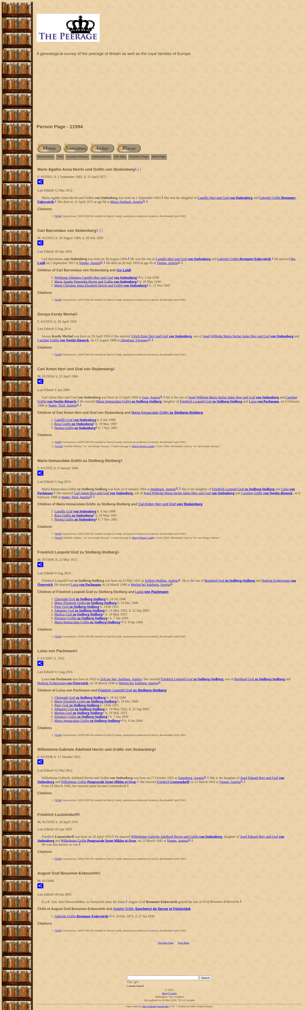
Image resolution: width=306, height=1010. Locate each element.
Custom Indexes (77, 156)
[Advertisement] (169, 91)
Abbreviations (101, 156)
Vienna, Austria (89, 263)
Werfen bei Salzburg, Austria (150, 584)
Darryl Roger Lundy (143, 446)
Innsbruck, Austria (163, 489)
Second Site (163, 1006)
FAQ (60, 156)
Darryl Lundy (169, 993)
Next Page (159, 156)
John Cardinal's (149, 1006)
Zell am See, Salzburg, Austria (121, 679)
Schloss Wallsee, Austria (161, 580)
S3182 (58, 446)
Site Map (119, 156)
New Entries (45, 156)
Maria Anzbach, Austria (126, 202)
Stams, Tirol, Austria (62, 405)
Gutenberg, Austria (191, 778)
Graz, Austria (151, 397)
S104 (58, 216)
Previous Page (139, 156)
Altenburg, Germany (134, 340)
